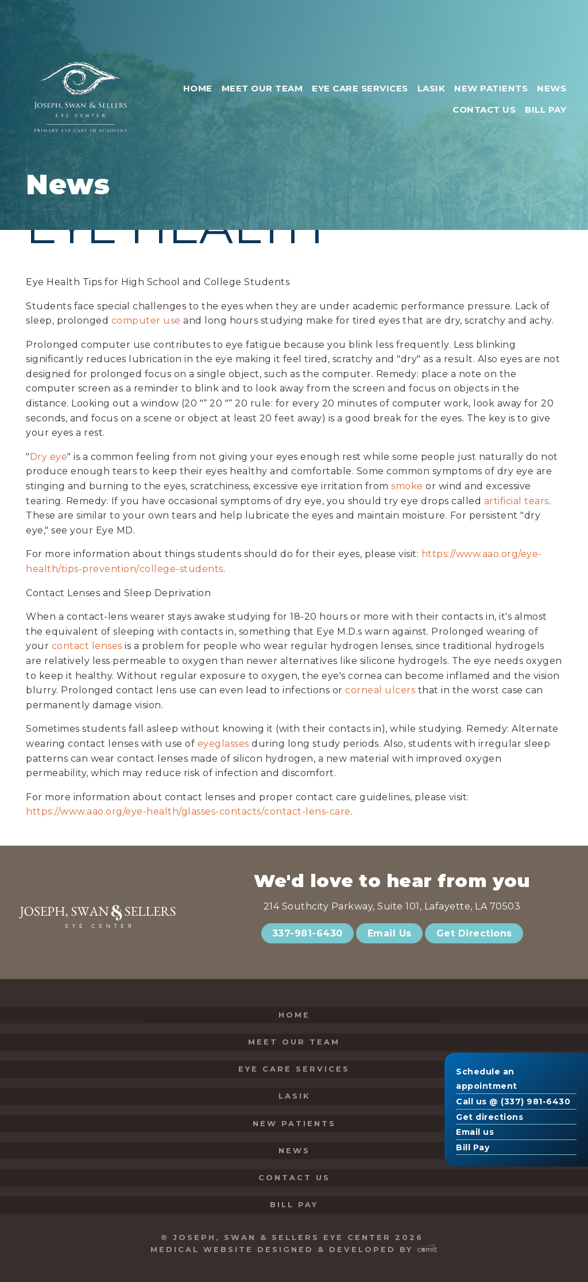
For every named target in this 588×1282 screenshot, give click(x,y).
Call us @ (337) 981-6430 (513, 1101)
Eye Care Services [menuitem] (360, 88)
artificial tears (516, 501)
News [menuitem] (551, 88)
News (294, 1150)
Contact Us (294, 1177)
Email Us (390, 933)
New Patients (294, 1123)
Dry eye (49, 456)
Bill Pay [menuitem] (545, 109)
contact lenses (87, 645)
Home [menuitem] (197, 88)
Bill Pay (472, 1147)
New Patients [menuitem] (491, 88)
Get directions (489, 1117)
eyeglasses (223, 743)
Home (294, 1015)
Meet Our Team (294, 1042)
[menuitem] (563, 50)
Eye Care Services (294, 1069)
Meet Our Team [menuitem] (262, 88)
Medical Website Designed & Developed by (293, 1249)
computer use (146, 320)
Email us (475, 1132)
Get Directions (474, 933)
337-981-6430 (307, 933)
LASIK (294, 1096)
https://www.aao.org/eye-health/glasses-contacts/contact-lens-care (188, 811)
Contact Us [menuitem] (484, 109)
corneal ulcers (380, 690)
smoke (407, 486)
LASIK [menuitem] (431, 88)
